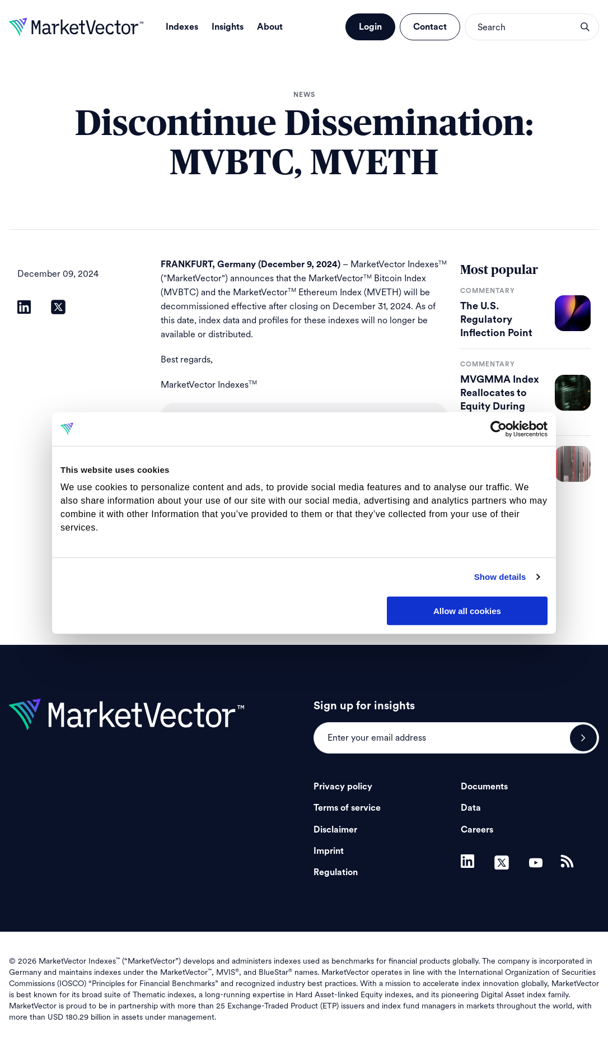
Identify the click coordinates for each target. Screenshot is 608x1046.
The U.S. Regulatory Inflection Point (496, 319)
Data (471, 807)
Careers (477, 829)
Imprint (329, 851)
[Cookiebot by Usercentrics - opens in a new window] (499, 428)
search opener (585, 26)
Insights (228, 26)
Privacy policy (343, 786)
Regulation (336, 872)
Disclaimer (335, 829)
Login (370, 26)
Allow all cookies (467, 610)
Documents (484, 786)
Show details (500, 577)
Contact (430, 26)
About (270, 26)
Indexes (182, 26)
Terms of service (347, 807)
